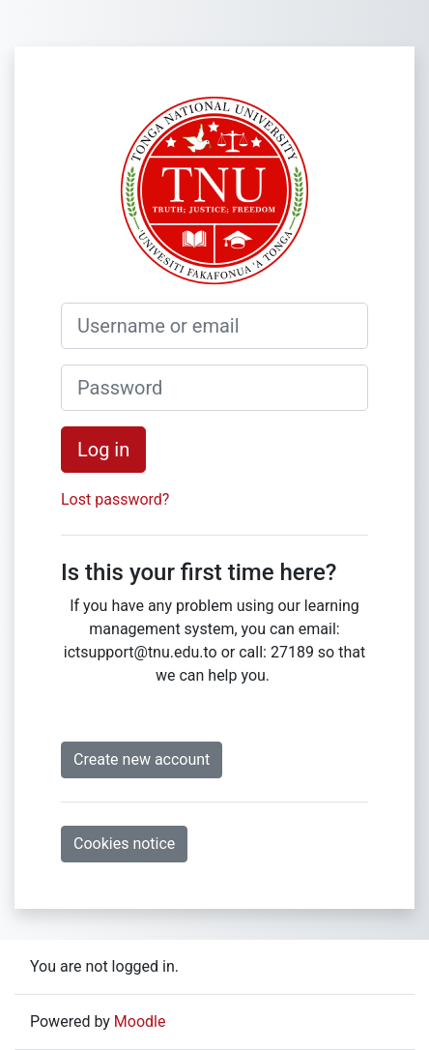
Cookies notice (124, 843)
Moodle (140, 1021)
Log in (103, 449)
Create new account (141, 759)
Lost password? (115, 499)
